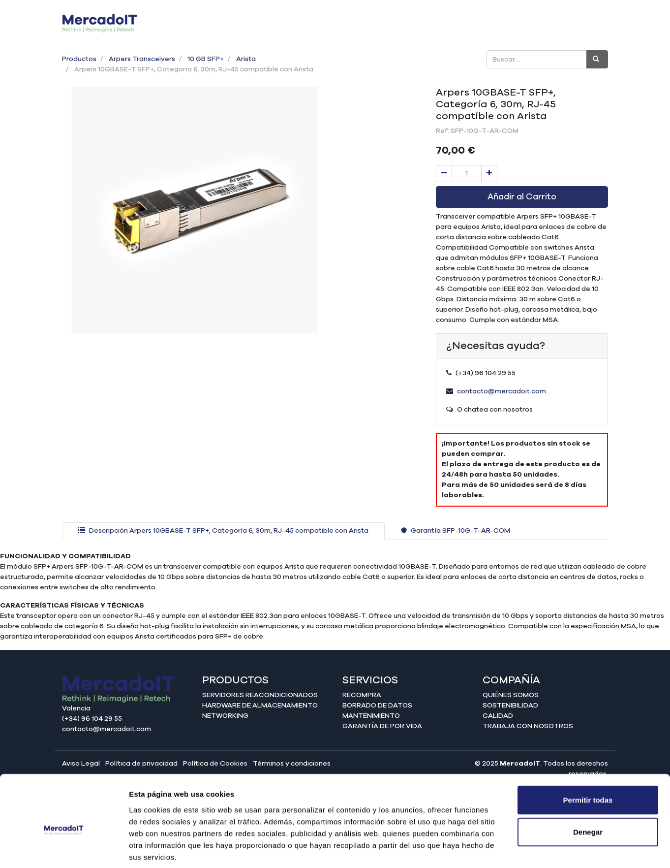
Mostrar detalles (532, 848)
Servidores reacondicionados (260, 695)
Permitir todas (588, 751)
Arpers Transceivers (142, 59)
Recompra (361, 695)
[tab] (223, 531)
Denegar (588, 784)
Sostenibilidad (510, 705)
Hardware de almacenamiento (260, 705)
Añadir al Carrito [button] (521, 197)
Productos (79, 59)
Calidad (498, 715)
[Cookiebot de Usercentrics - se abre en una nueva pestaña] (64, 848)
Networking (225, 715)
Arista (246, 59)
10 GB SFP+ (205, 59)
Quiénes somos (511, 695)
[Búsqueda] (597, 59)
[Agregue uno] (489, 173)
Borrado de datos (377, 705)
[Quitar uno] (444, 173)
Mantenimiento (371, 715)
